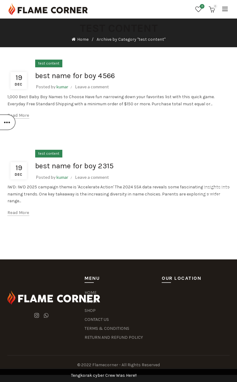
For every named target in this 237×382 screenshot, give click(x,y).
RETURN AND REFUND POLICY (114, 337)
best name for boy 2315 (74, 166)
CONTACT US (97, 319)
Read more (18, 115)
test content (48, 63)
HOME (91, 292)
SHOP (90, 310)
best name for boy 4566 (75, 75)
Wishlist (201, 7)
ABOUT (91, 301)
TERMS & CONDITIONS (107, 328)
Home (83, 39)
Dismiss (215, 191)
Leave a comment (92, 86)
